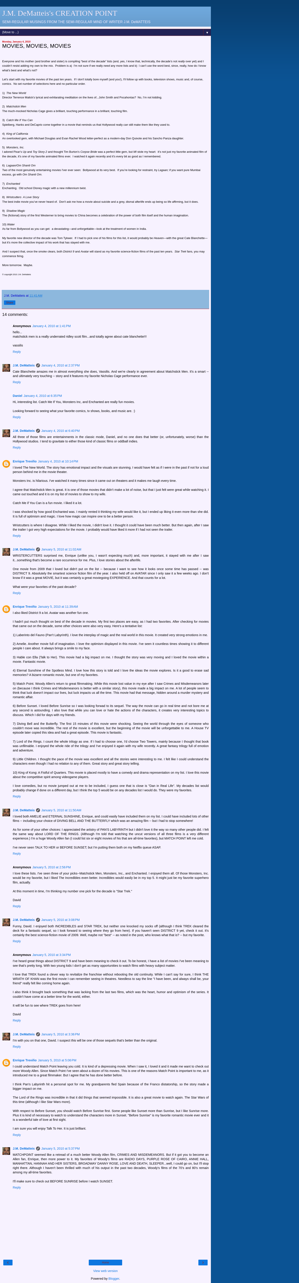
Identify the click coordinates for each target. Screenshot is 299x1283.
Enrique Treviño (25, 461)
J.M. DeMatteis (24, 365)
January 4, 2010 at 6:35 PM (43, 396)
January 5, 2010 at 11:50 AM (61, 810)
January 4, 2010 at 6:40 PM (60, 431)
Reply (17, 351)
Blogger (114, 1278)
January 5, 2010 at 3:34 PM (51, 955)
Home (105, 1262)
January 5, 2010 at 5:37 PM (60, 1148)
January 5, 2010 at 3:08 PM (60, 920)
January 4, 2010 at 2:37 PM (60, 365)
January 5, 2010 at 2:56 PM (51, 867)
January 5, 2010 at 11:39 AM (58, 606)
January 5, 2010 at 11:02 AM (61, 549)
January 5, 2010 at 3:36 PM (60, 1034)
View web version (105, 1271)
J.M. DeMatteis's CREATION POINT (59, 13)
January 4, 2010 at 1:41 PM (51, 326)
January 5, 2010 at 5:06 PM (57, 1060)
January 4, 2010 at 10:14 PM (58, 461)
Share (9, 302)
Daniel (17, 396)
